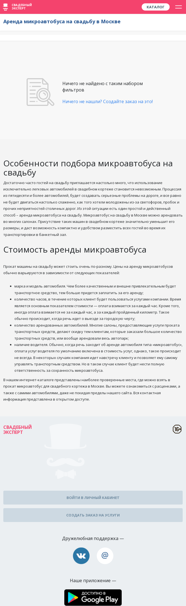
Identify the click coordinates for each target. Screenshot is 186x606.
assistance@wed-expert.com (105, 556)
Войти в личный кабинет (93, 497)
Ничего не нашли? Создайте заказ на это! (107, 101)
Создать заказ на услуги (93, 515)
